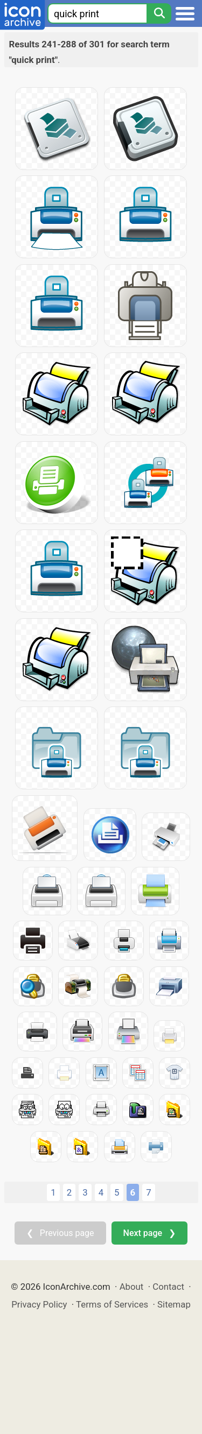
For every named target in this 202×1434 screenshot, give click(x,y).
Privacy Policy (39, 1304)
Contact (168, 1286)
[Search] (159, 13)
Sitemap (174, 1304)
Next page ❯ (149, 1233)
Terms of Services (112, 1304)
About (132, 1286)
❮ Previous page (60, 1233)
